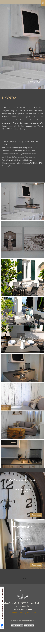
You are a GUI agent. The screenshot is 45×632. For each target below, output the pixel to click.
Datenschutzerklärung (17, 625)
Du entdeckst (36, 515)
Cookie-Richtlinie (29, 625)
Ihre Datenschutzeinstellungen (2, 616)
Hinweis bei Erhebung (2, 595)
